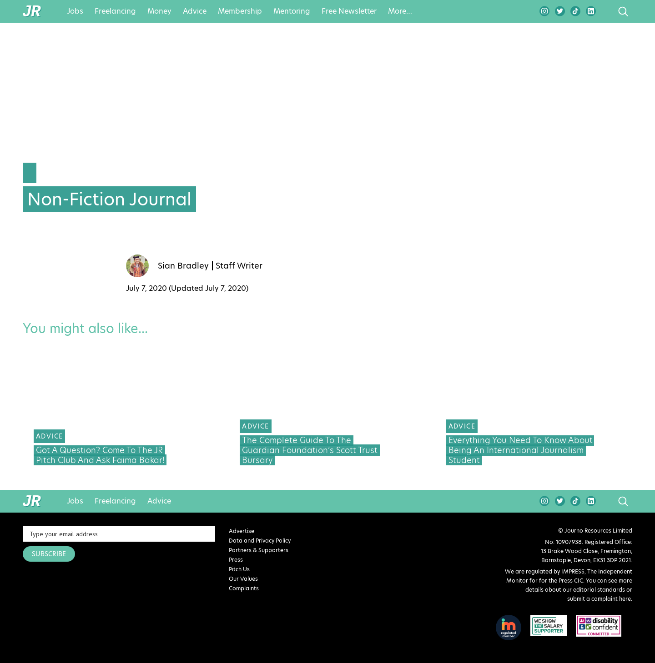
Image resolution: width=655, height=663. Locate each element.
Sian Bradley (183, 265)
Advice (195, 11)
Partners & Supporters (258, 550)
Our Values (243, 579)
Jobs (75, 11)
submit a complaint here (599, 599)
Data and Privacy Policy (260, 540)
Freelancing (115, 11)
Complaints (244, 588)
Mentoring (291, 11)
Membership (240, 11)
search (606, 11)
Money (159, 11)
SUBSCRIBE (49, 553)
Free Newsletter (349, 11)
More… (400, 11)
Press (236, 559)
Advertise (241, 531)
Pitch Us (239, 569)
